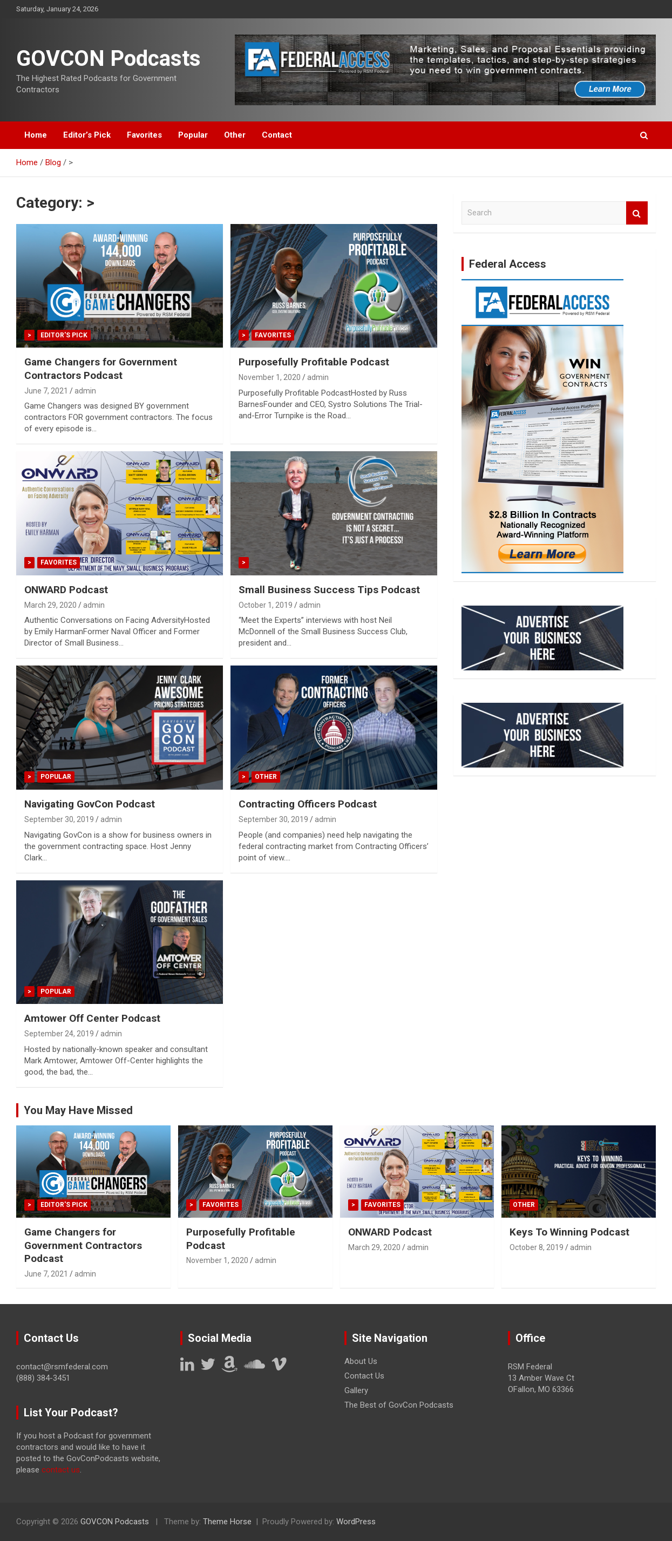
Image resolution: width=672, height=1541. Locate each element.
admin (85, 390)
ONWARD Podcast (66, 589)
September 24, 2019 (59, 1033)
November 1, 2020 (270, 377)
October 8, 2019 (537, 1247)
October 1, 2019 (266, 605)
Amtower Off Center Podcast (92, 1018)
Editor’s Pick (87, 135)
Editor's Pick (63, 335)
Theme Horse (227, 1521)
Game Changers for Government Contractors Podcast (100, 369)
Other (235, 135)
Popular (193, 135)
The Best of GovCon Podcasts (398, 1405)
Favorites (144, 135)
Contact (277, 135)
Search (637, 213)
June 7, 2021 (46, 390)
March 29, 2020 (50, 605)
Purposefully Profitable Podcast (314, 362)
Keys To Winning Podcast (569, 1232)
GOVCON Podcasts (108, 58)
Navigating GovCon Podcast (89, 804)
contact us (61, 1470)
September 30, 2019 (59, 819)
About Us (360, 1361)
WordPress (356, 1521)
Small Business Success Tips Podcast (329, 589)
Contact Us (364, 1376)
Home (35, 135)
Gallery (356, 1390)
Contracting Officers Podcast (308, 804)
